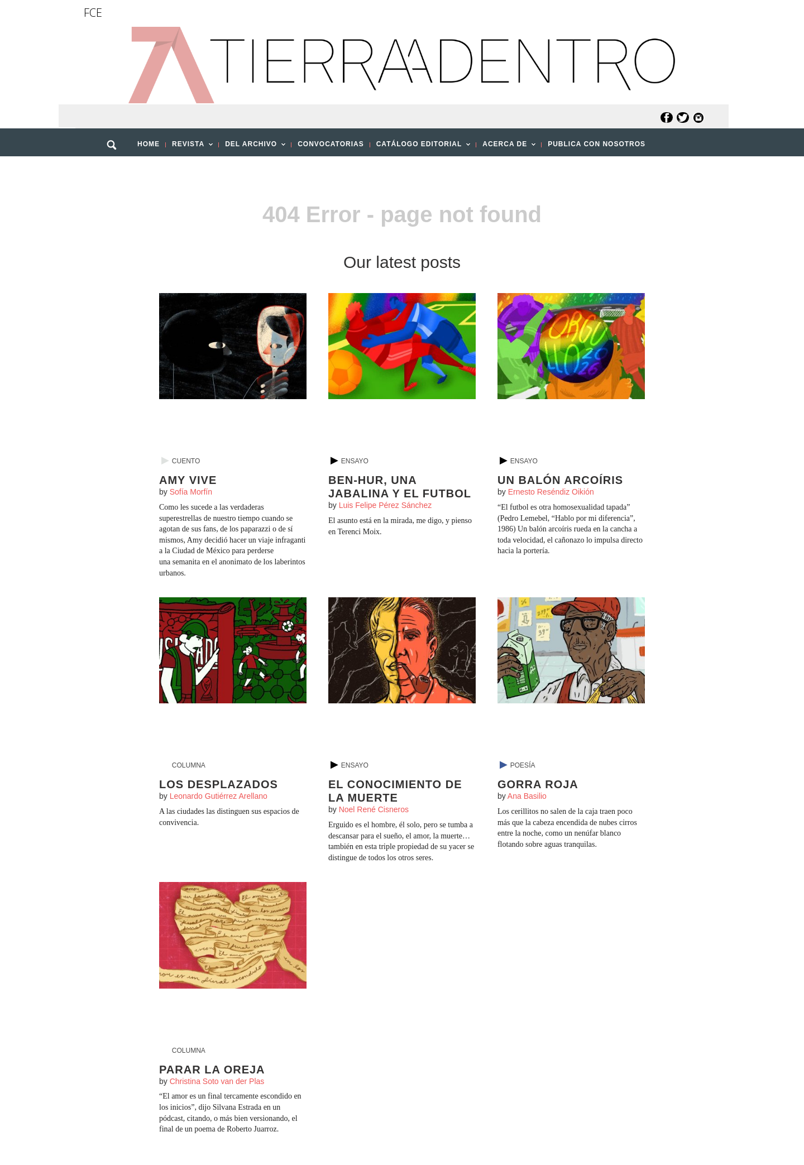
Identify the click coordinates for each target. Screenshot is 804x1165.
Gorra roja (537, 784)
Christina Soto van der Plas (217, 1081)
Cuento (186, 461)
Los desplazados (218, 784)
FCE (93, 12)
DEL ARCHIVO (252, 147)
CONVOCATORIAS (331, 144)
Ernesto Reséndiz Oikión (551, 491)
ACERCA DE (505, 147)
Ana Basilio (527, 796)
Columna (188, 765)
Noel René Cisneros (374, 809)
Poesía (522, 765)
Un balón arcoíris (560, 480)
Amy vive (188, 480)
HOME (148, 144)
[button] (115, 169)
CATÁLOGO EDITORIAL (420, 147)
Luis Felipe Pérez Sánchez (385, 505)
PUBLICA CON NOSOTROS (596, 144)
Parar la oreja (212, 1069)
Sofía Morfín (191, 491)
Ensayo (354, 461)
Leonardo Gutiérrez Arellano (218, 796)
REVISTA (189, 147)
